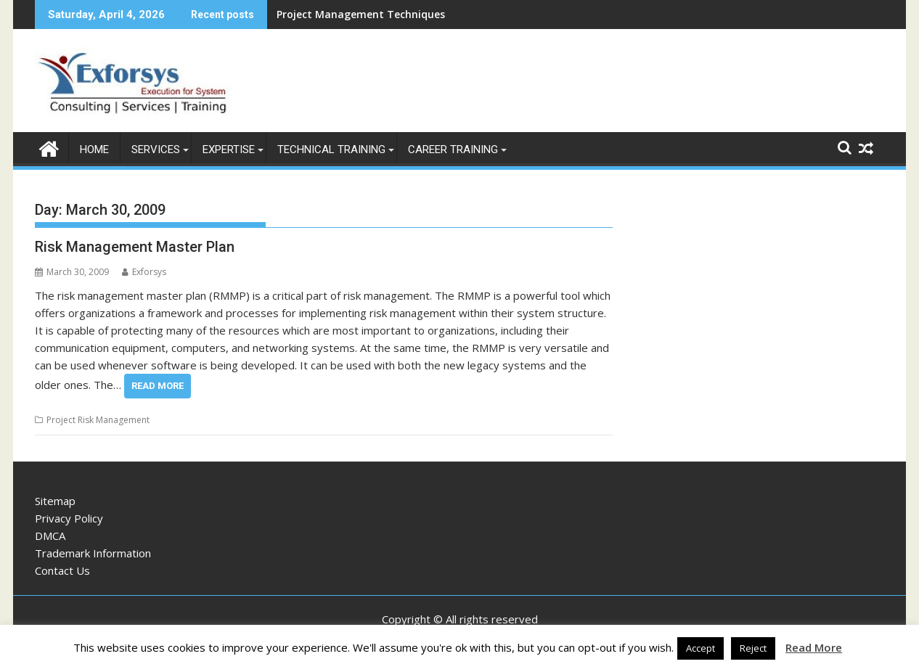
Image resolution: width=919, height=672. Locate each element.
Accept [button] (700, 648)
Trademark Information (93, 553)
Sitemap (55, 500)
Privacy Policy (69, 518)
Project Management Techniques (361, 14)
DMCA (50, 535)
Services (155, 149)
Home (94, 149)
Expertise (229, 149)
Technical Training (331, 149)
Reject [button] (753, 648)
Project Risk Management (98, 420)
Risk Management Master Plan (134, 246)
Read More (157, 385)
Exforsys (144, 272)
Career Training (453, 149)
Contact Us (62, 570)
